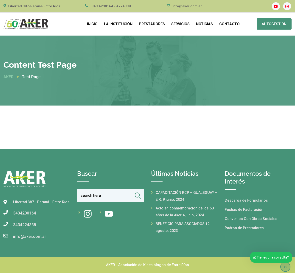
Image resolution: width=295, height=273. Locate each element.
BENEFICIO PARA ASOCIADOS (180, 224)
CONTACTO (229, 24)
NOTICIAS (204, 24)
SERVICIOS (180, 24)
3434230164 (24, 213)
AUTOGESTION (274, 24)
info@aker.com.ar (187, 6)
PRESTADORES (152, 24)
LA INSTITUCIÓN (118, 24)
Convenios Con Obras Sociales (251, 219)
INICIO (92, 24)
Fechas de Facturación (244, 209)
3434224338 (24, 224)
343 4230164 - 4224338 (111, 6)
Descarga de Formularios (246, 200)
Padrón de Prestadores (244, 228)
